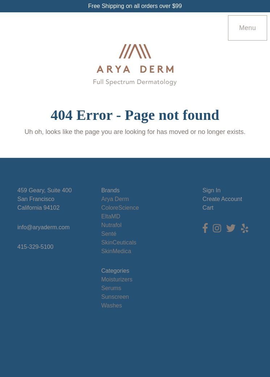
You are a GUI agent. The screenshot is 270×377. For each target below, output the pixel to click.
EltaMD (110, 216)
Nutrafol (111, 225)
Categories (115, 271)
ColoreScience (120, 208)
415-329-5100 (35, 247)
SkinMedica (116, 251)
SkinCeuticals (118, 242)
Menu (247, 28)
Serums (111, 288)
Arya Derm (115, 199)
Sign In (212, 190)
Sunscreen (115, 297)
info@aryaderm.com (43, 227)
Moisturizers (116, 279)
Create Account (222, 199)
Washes (111, 305)
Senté (109, 234)
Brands (110, 190)
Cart (208, 208)
